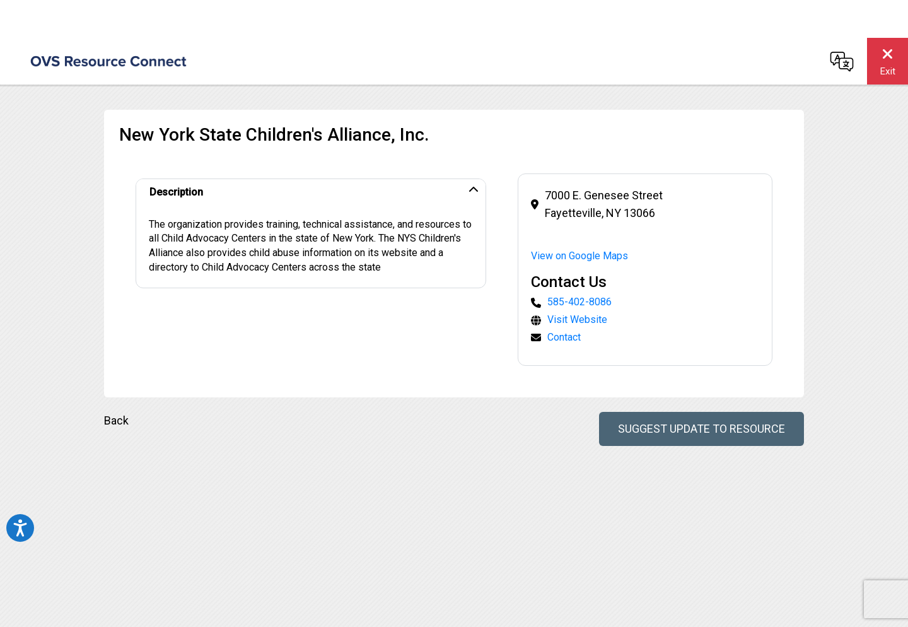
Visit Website (577, 319)
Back (116, 420)
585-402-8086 (579, 302)
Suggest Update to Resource (701, 428)
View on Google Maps (579, 256)
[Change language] (842, 61)
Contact (564, 337)
